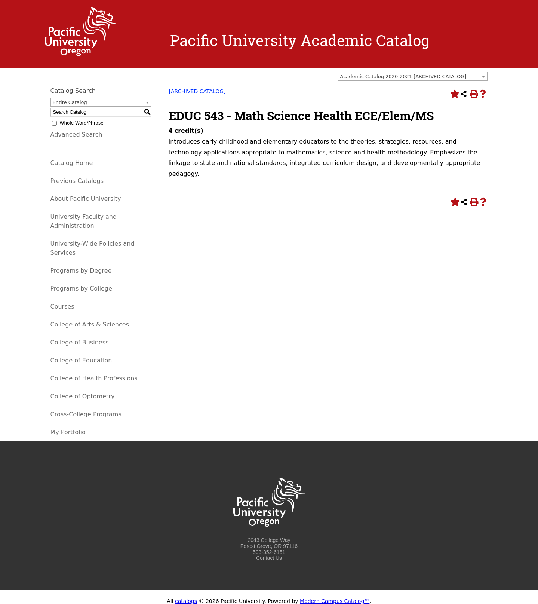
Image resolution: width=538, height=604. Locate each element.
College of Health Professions (94, 378)
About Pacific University (85, 198)
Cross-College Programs (86, 414)
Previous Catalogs (77, 180)
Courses (62, 306)
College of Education (81, 360)
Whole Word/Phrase (82, 123)
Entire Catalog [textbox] (70, 102)
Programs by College (81, 288)
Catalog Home (71, 162)
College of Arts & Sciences (89, 324)
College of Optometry (82, 396)
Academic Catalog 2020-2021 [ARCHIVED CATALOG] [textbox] (403, 76)
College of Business (79, 342)
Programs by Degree (81, 270)
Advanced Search (76, 134)
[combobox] (413, 76)
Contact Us (269, 558)
